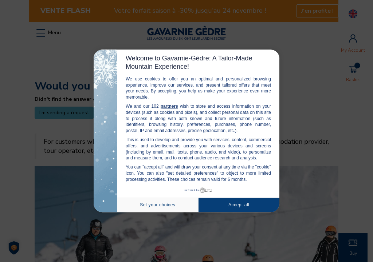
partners (169, 106)
